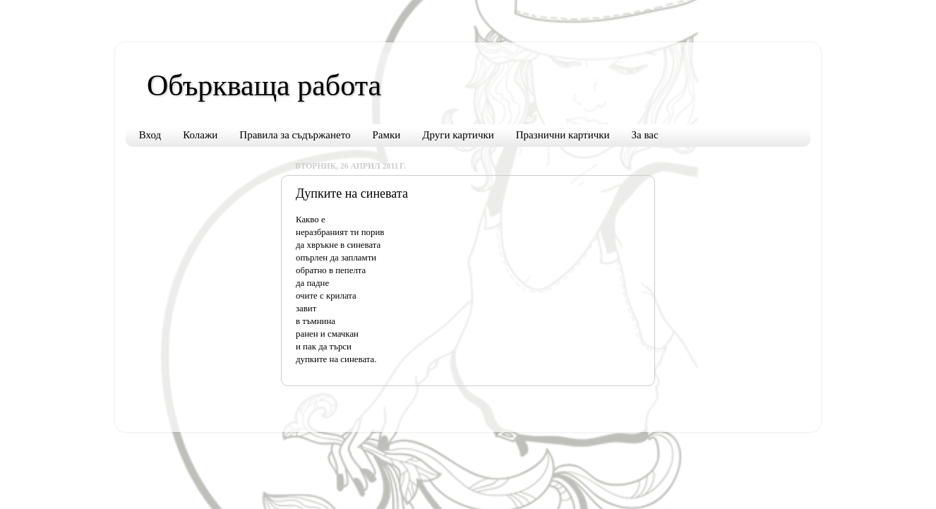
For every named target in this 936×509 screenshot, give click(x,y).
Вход (150, 134)
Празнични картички (563, 134)
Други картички (457, 134)
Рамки (387, 134)
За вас (645, 134)
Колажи (200, 134)
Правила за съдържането (294, 134)
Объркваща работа (264, 85)
